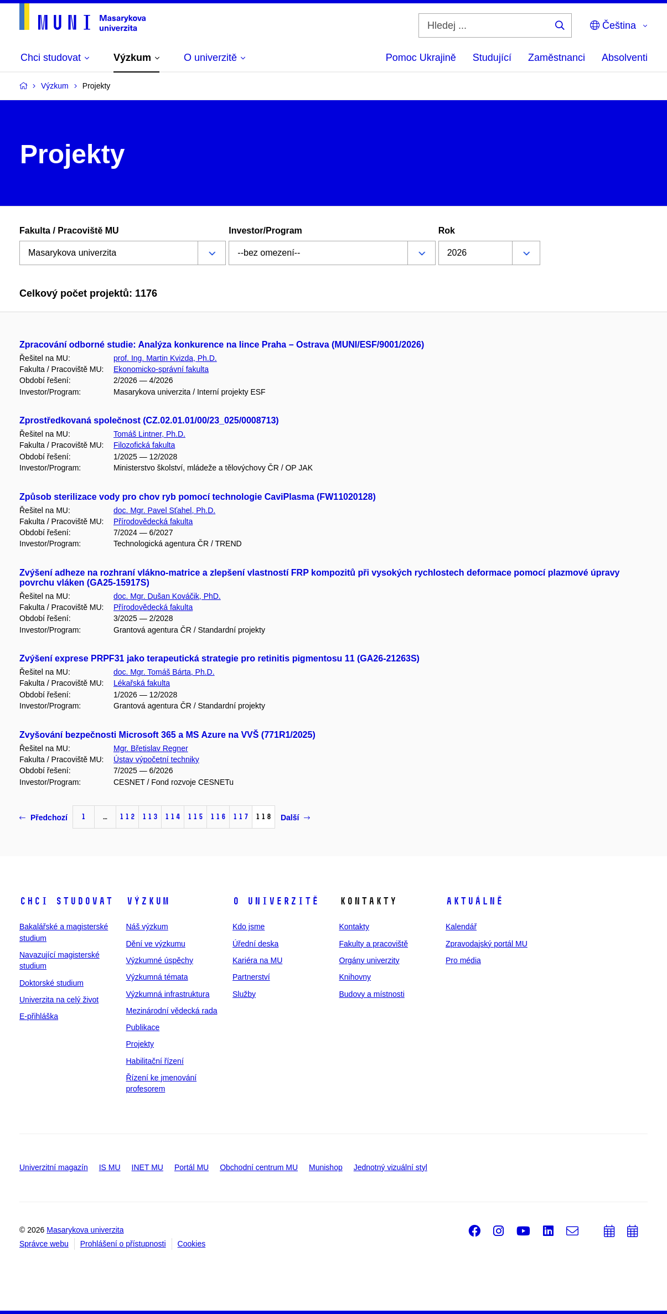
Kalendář (461, 926)
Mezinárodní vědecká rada (172, 1010)
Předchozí (43, 817)
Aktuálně (474, 901)
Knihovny (355, 976)
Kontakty (354, 926)
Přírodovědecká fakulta (153, 521)
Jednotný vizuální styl (390, 1167)
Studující (492, 57)
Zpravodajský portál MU (487, 943)
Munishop (326, 1167)
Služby (244, 994)
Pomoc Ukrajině (421, 57)
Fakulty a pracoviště (374, 943)
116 (218, 816)
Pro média (463, 960)
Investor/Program (265, 230)
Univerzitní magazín (53, 1167)
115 (195, 816)
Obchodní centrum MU (259, 1167)
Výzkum (147, 901)
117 (240, 816)
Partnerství (251, 976)
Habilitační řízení (155, 1061)
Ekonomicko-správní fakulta (161, 369)
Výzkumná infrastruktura (168, 994)
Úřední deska (255, 943)
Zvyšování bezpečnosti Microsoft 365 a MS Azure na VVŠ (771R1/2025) (167, 734)
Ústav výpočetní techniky (156, 759)
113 (150, 816)
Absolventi (625, 57)
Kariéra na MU (257, 960)
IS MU (110, 1167)
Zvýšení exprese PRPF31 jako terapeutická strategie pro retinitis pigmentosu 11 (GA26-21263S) (219, 658)
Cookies (192, 1243)
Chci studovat (66, 901)
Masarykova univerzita (84, 1229)
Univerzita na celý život (59, 999)
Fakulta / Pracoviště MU (69, 230)
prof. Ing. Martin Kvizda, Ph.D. (165, 358)
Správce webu (44, 1243)
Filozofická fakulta (144, 445)
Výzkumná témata (157, 976)
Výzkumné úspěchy (159, 960)
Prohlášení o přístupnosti (123, 1243)
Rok (446, 230)
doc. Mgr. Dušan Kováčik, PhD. (167, 596)
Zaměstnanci (556, 57)
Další (295, 817)
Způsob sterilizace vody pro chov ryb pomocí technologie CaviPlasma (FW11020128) (197, 496)
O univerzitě (275, 901)
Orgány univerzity (369, 960)
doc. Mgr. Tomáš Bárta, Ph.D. (164, 672)
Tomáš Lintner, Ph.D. (149, 434)
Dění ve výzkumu (155, 943)
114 (172, 816)
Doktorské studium (51, 983)
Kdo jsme (248, 926)
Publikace (143, 1027)
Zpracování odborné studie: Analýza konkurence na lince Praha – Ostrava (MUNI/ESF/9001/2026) (221, 344)
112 (127, 816)
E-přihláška (38, 1016)
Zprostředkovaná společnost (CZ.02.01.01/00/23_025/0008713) (149, 420)
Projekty (140, 1043)
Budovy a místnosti (372, 994)
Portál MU (191, 1167)
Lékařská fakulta (141, 683)
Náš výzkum (147, 926)
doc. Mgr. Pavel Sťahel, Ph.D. (164, 510)
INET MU (147, 1167)
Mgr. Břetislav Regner (150, 748)
